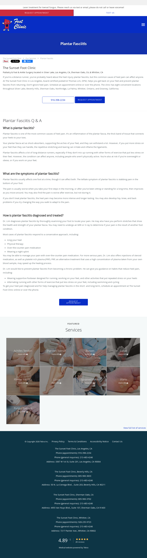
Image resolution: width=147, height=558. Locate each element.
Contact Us (117, 441)
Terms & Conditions (77, 441)
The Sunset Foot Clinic (12, 58)
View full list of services (134, 428)
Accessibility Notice (99, 441)
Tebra (86, 547)
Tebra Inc (44, 441)
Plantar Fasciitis (46, 58)
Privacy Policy (58, 441)
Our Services (31, 58)
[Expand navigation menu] (143, 24)
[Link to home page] (36, 24)
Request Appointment (90, 100)
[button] (37, 13)
